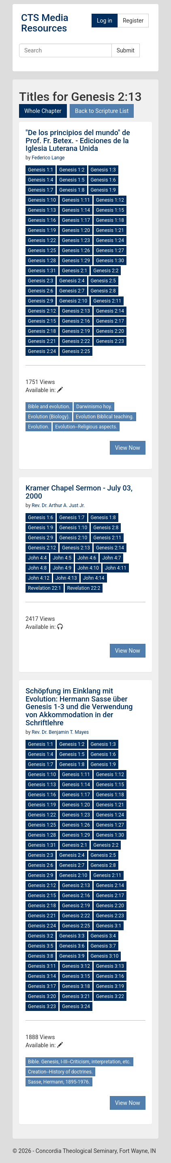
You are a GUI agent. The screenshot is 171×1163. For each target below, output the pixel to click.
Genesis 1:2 (71, 170)
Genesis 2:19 (76, 331)
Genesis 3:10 (105, 956)
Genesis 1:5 (71, 180)
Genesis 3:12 (76, 966)
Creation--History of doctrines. (60, 1072)
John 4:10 (88, 568)
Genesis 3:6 (71, 946)
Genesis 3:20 (42, 996)
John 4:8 (37, 568)
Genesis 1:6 (103, 180)
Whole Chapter (42, 111)
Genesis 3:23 (42, 1006)
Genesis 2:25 (76, 351)
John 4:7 (111, 558)
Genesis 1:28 (42, 260)
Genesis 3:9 (71, 956)
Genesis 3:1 (108, 926)
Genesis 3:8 (40, 956)
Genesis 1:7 (40, 190)
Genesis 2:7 (71, 291)
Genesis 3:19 (110, 986)
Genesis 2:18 (42, 331)
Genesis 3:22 (110, 996)
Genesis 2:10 (73, 301)
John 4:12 (38, 578)
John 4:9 (62, 568)
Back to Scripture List (101, 111)
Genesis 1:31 (42, 271)
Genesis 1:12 (110, 200)
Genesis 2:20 (110, 331)
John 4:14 (94, 578)
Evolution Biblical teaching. (105, 417)
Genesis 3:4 (103, 936)
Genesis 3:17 (42, 986)
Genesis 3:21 (76, 996)
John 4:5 (62, 558)
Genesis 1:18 (110, 220)
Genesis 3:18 (76, 986)
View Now (127, 448)
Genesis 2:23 (110, 341)
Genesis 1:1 (40, 170)
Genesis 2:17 (110, 321)
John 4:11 (115, 568)
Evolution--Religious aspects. (86, 427)
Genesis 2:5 (103, 281)
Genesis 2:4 (71, 281)
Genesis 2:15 (42, 321)
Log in (104, 20)
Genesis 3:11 (42, 966)
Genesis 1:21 (110, 230)
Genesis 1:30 (110, 260)
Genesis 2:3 (40, 281)
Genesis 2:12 (42, 311)
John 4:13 (66, 578)
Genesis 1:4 (40, 180)
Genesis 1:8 (71, 190)
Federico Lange (48, 158)
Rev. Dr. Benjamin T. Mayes (60, 732)
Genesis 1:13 (42, 210)
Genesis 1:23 (76, 240)
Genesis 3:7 (103, 946)
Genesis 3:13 (110, 966)
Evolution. (38, 427)
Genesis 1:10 (42, 200)
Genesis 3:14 (42, 976)
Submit (126, 50)
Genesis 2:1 (74, 271)
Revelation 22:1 (44, 588)
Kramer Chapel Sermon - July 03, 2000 (79, 492)
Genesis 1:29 (76, 260)
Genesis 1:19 (42, 230)
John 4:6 (86, 558)
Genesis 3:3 (71, 936)
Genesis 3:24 (76, 1006)
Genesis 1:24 (110, 240)
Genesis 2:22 (76, 341)
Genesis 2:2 (105, 271)
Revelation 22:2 (83, 588)
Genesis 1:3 (103, 170)
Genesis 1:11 (76, 200)
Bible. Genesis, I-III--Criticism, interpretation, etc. (79, 1062)
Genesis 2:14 (110, 311)
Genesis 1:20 (76, 230)
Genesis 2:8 (103, 291)
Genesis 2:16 (76, 321)
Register (133, 20)
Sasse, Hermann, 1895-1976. (59, 1082)
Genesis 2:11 (107, 301)
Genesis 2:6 (40, 291)
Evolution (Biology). (49, 417)
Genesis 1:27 (110, 250)
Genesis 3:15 (76, 976)
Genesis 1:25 (42, 250)
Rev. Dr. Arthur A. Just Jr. (58, 505)
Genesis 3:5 (40, 946)
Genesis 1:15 (110, 210)
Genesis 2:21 (42, 341)
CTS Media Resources (44, 23)
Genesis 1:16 (42, 220)
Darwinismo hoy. (94, 406)
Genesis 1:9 (103, 190)
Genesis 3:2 (40, 936)
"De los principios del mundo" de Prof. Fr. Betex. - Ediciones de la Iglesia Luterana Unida (78, 140)
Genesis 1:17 (76, 220)
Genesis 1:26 (76, 250)
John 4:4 (37, 558)
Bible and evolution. (49, 406)
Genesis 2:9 (40, 301)
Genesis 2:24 (42, 351)
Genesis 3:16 (110, 976)
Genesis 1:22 (42, 240)
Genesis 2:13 (76, 311)
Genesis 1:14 (76, 210)
